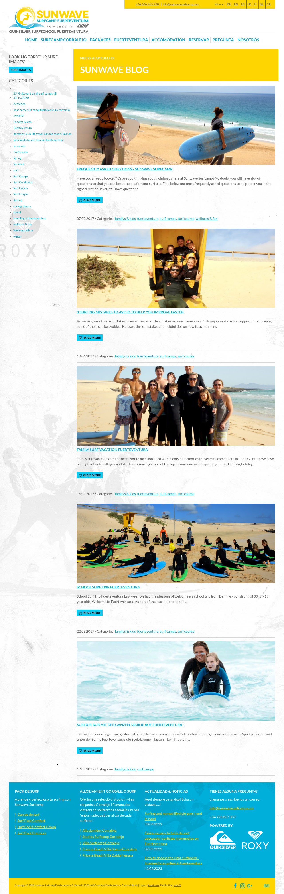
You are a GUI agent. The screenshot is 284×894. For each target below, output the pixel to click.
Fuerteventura (22, 128)
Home (31, 39)
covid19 (18, 116)
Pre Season (20, 152)
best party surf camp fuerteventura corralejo (41, 110)
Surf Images (21, 70)
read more (90, 200)
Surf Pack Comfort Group (36, 827)
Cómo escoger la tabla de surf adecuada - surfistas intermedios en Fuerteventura (172, 838)
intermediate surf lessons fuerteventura (38, 140)
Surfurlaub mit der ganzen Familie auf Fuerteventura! (130, 724)
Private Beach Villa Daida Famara (107, 855)
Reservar (199, 39)
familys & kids (125, 218)
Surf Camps (20, 176)
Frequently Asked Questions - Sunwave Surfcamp (124, 169)
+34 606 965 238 (147, 4)
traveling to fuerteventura (29, 218)
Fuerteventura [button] (131, 39)
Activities (19, 104)
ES (243, 4)
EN (236, 4)
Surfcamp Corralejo (63, 39)
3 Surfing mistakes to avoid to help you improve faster (130, 312)
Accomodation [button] (168, 39)
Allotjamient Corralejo (99, 830)
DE (229, 4)
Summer (18, 164)
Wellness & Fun (23, 230)
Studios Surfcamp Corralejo (103, 836)
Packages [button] (100, 39)
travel (17, 212)
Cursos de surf (28, 814)
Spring (17, 158)
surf (15, 170)
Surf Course (20, 188)
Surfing (17, 200)
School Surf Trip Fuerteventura (108, 587)
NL (262, 4)
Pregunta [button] (223, 39)
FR (249, 4)
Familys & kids (22, 122)
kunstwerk (153, 885)
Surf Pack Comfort (31, 820)
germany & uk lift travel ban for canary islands (42, 134)
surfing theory (22, 206)
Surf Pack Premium (31, 833)
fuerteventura (147, 218)
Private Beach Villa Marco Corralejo (109, 849)
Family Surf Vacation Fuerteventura (112, 449)
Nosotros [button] (248, 39)
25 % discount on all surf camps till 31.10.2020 (35, 95)
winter (17, 236)
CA (269, 4)
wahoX (177, 885)
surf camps (168, 218)
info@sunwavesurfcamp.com (181, 4)
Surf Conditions (23, 182)
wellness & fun (207, 218)
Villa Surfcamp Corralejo (100, 843)
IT (255, 4)
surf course (186, 218)
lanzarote (19, 146)
